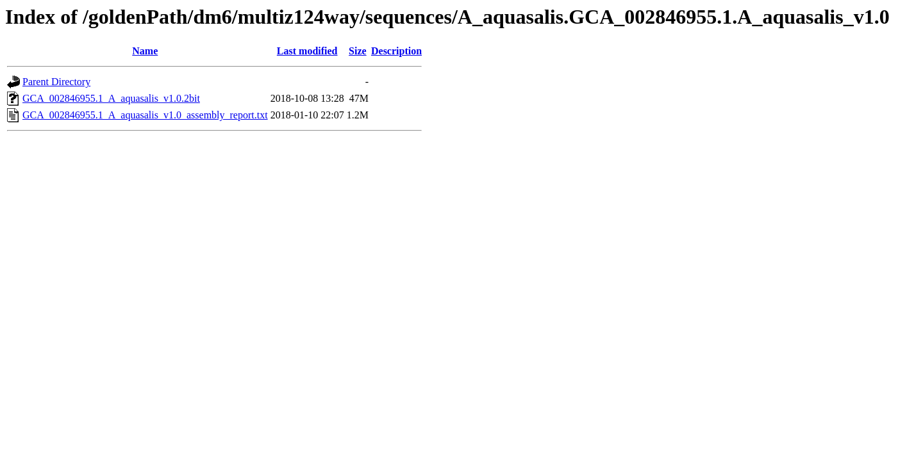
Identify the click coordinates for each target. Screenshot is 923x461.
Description (396, 50)
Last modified (307, 50)
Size (358, 50)
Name (145, 50)
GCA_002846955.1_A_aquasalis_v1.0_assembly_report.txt (145, 114)
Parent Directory (56, 81)
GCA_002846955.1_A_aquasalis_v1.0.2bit (111, 98)
